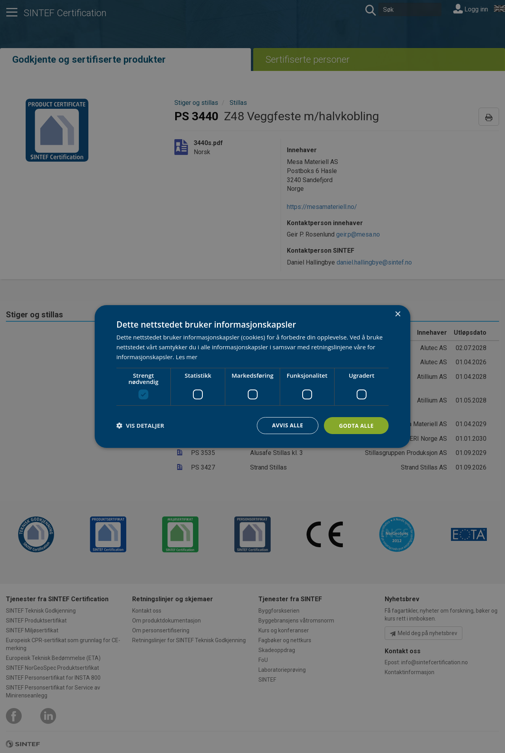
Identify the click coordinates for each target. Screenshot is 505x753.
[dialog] (252, 376)
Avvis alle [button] (286, 425)
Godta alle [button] (356, 425)
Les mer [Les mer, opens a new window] (187, 356)
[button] (140, 425)
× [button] (397, 314)
